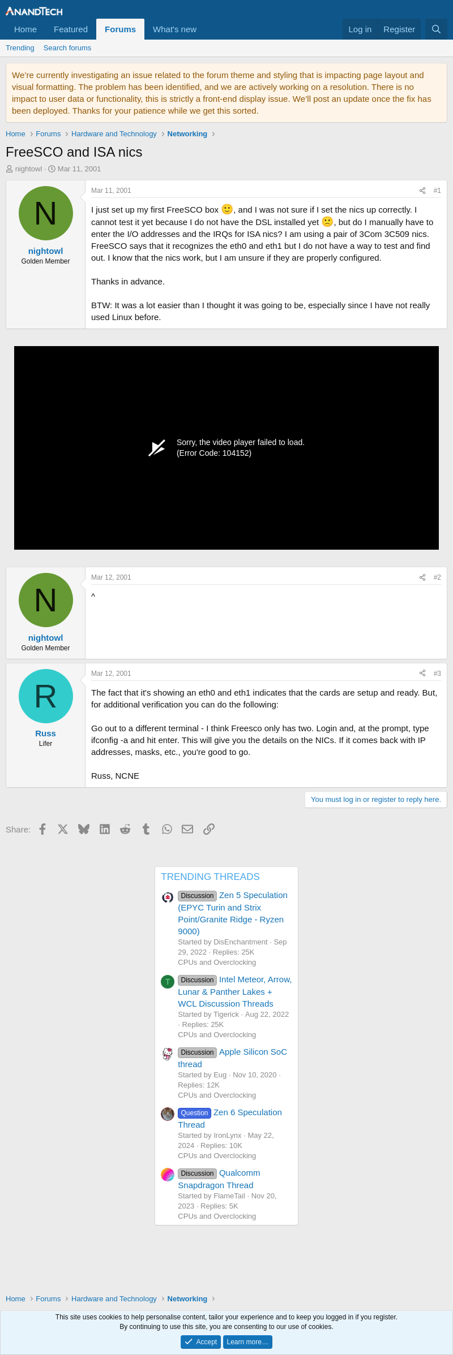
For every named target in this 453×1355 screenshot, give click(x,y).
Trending (20, 48)
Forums (120, 29)
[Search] (436, 29)
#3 (437, 674)
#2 (437, 577)
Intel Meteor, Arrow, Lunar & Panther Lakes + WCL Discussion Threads (235, 991)
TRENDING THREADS (210, 876)
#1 (437, 191)
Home (25, 29)
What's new (174, 29)
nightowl (28, 169)
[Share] (422, 190)
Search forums (68, 48)
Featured (71, 29)
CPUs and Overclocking (217, 962)
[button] (205, 29)
